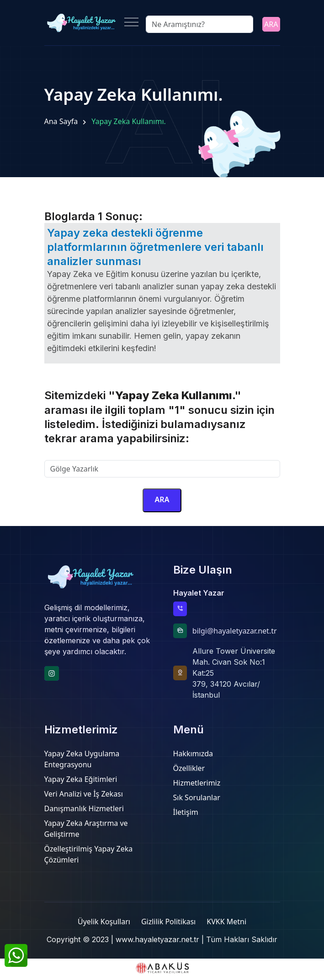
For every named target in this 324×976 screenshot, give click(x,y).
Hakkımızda (193, 753)
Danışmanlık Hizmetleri (84, 808)
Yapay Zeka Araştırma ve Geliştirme (86, 828)
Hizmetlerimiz (197, 783)
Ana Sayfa (61, 121)
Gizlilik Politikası (168, 921)
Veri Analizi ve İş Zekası (83, 794)
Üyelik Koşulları (104, 921)
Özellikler (189, 768)
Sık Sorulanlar (196, 797)
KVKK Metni (226, 921)
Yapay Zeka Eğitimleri (80, 779)
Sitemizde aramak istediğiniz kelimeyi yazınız (120, 455)
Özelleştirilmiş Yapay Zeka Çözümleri (88, 854)
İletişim (185, 812)
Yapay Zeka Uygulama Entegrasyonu (82, 759)
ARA (271, 24)
